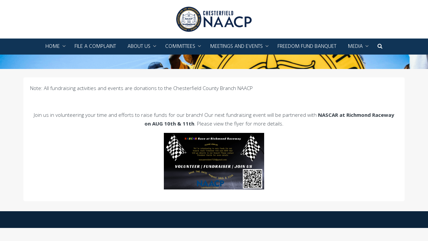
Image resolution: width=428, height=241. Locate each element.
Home (52, 46)
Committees (180, 46)
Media (355, 46)
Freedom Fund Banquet (307, 46)
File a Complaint (95, 46)
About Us (138, 46)
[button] (380, 47)
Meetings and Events (236, 46)
